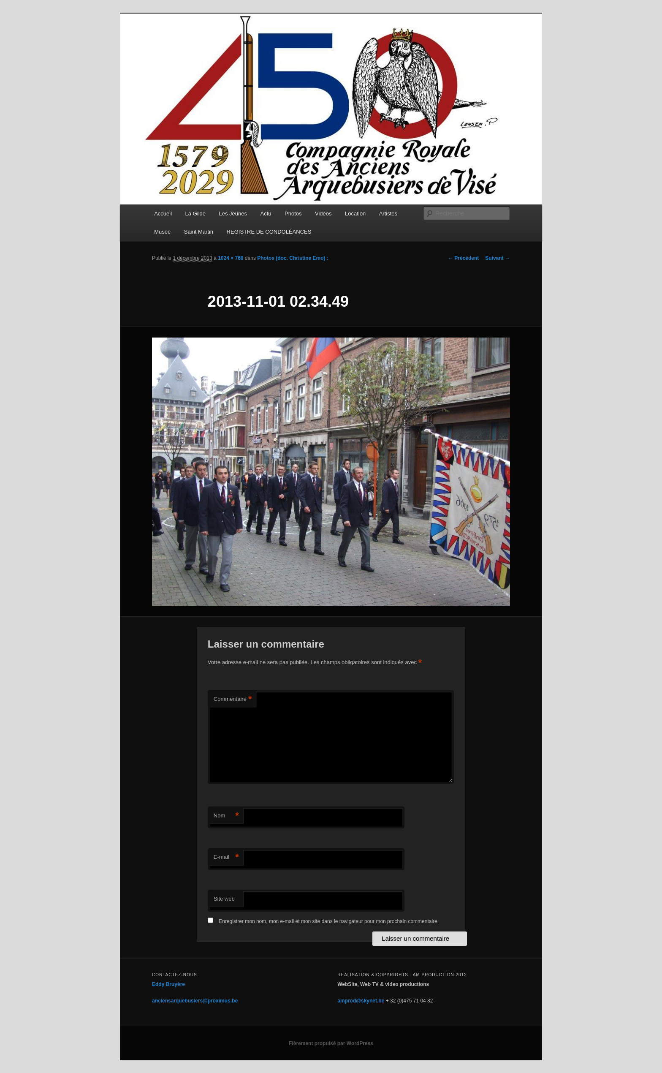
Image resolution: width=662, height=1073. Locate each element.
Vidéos (323, 213)
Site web (224, 899)
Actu (265, 213)
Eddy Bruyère (168, 984)
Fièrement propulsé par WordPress (331, 1043)
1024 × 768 (230, 258)
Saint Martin (198, 232)
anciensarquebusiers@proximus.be (195, 1001)
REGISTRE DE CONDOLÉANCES (269, 232)
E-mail (226, 857)
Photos (293, 213)
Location (355, 213)
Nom (226, 816)
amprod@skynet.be (360, 1001)
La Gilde (195, 213)
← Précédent (463, 258)
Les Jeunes (233, 213)
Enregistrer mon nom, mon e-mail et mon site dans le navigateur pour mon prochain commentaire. (329, 921)
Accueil (163, 213)
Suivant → (497, 258)
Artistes (388, 213)
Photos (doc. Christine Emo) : (292, 258)
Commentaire (233, 699)
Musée (162, 232)
